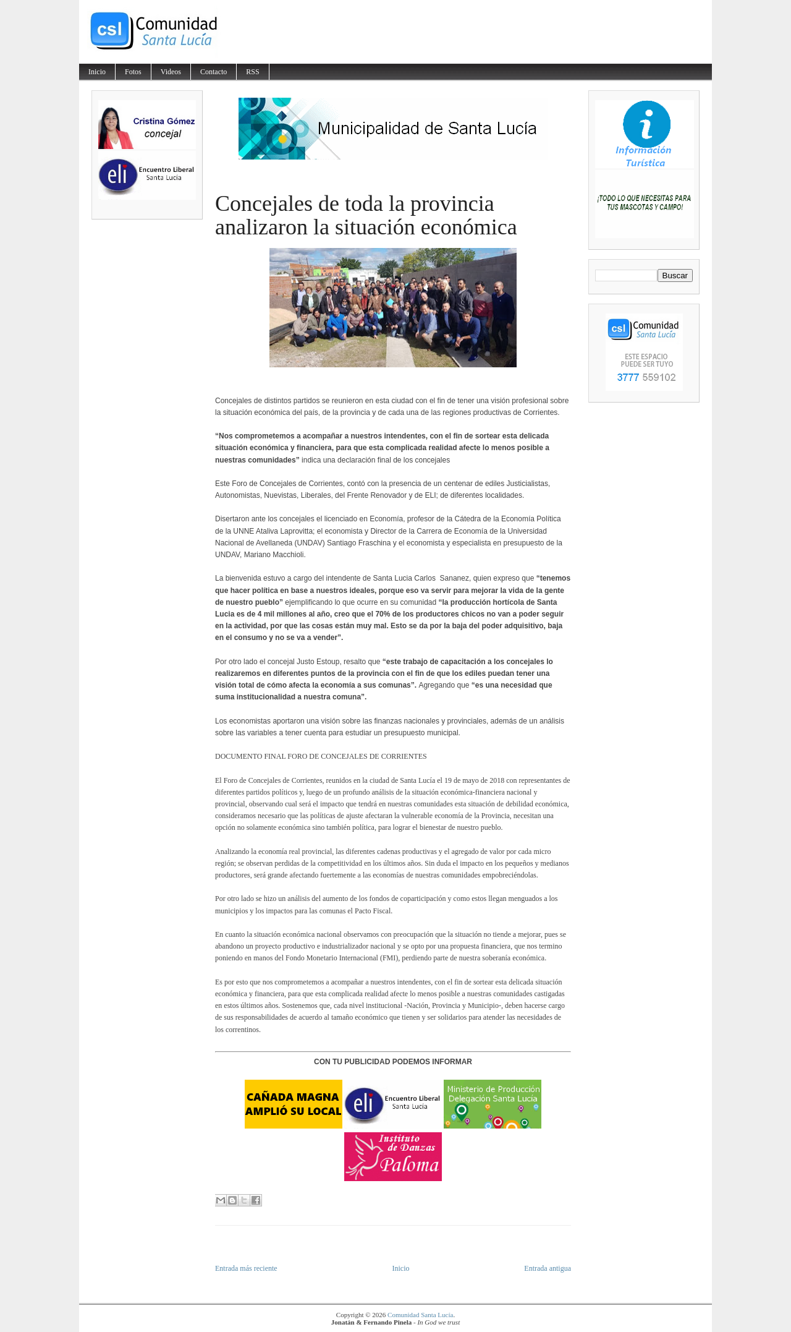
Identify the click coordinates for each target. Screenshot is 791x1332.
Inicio (97, 71)
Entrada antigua (547, 1268)
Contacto (213, 71)
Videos (171, 71)
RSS (252, 71)
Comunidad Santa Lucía (420, 1314)
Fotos (133, 71)
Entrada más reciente (246, 1268)
